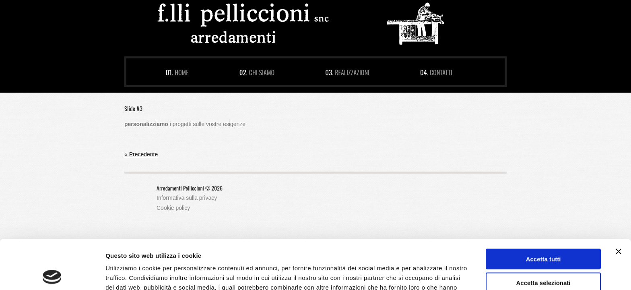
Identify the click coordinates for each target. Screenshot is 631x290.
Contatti (441, 72)
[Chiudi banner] (618, 202)
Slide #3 (133, 108)
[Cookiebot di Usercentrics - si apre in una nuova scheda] (52, 274)
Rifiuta (543, 256)
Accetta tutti (543, 209)
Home (182, 72)
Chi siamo (261, 72)
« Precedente (141, 154)
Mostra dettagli (423, 274)
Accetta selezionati (543, 233)
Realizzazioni (352, 72)
